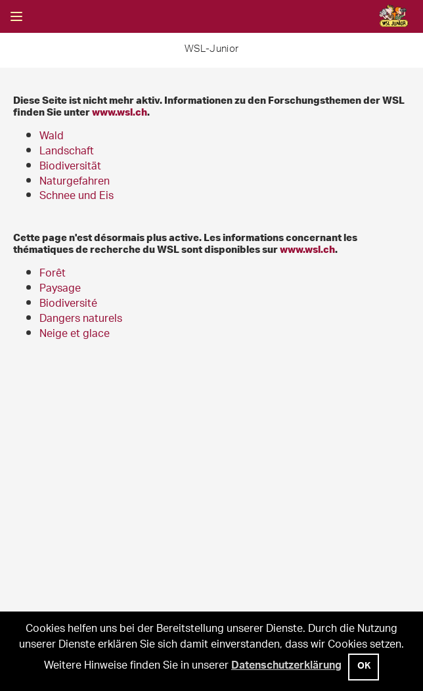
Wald (51, 137)
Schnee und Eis (76, 197)
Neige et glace (74, 335)
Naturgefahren (74, 182)
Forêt (52, 274)
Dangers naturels (80, 319)
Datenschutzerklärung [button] (286, 667)
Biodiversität (70, 167)
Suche (49, 16)
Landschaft (66, 152)
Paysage (60, 289)
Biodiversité (68, 304)
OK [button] (363, 667)
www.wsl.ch (119, 111)
